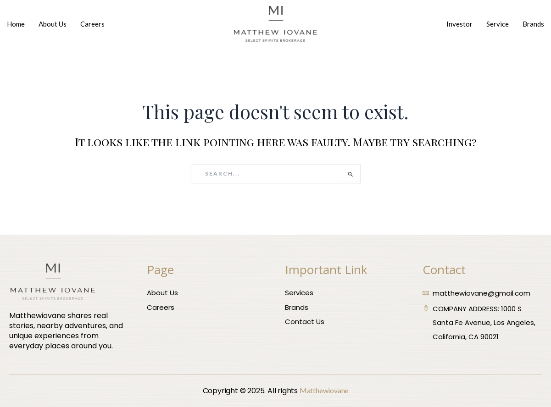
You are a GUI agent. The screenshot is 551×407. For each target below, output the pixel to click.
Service (497, 24)
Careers (92, 24)
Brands (533, 24)
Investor (459, 24)
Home (16, 24)
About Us (53, 24)
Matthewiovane (324, 390)
